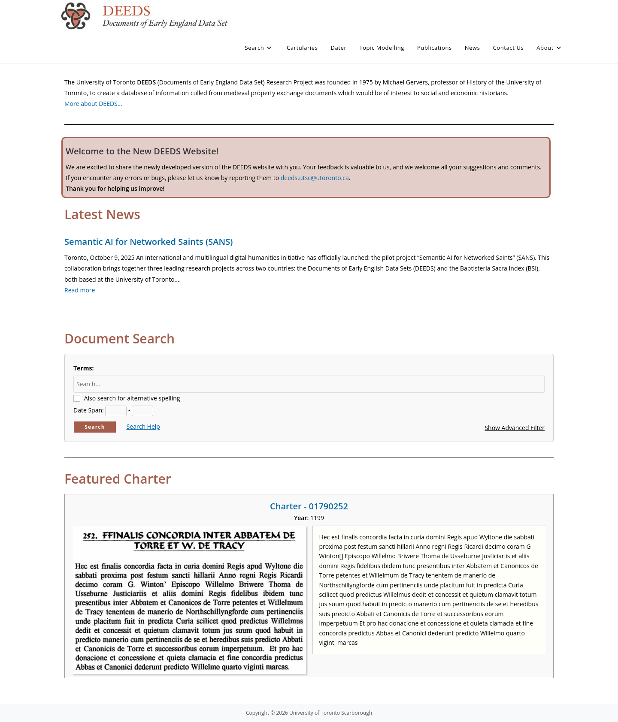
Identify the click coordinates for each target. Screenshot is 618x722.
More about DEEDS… (93, 103)
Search (95, 426)
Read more (79, 290)
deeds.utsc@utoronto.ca (315, 178)
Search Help (143, 426)
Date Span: (88, 410)
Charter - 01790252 (309, 506)
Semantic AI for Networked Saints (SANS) (148, 241)
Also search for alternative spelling (132, 398)
